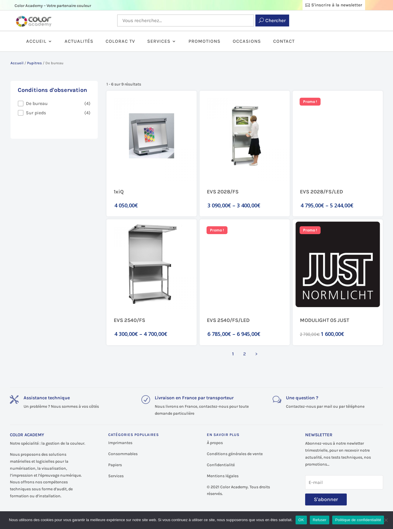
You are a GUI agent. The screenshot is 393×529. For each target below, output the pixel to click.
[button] (54, 103)
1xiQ (119, 191)
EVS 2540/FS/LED (228, 320)
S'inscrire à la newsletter (336, 5)
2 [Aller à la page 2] (244, 354)
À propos (215, 442)
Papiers (115, 464)
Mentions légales (223, 475)
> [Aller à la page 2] (256, 354)
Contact (284, 41)
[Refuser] (386, 520)
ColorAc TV (120, 41)
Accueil (36, 41)
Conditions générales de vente (235, 453)
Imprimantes (120, 442)
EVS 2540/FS (129, 320)
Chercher (275, 20)
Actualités (79, 41)
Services (158, 41)
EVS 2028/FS (223, 191)
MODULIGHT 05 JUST (324, 320)
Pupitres (34, 63)
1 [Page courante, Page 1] (233, 354)
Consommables (123, 453)
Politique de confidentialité (358, 520)
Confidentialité (221, 464)
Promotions (204, 41)
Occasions (247, 41)
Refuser (319, 520)
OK (301, 520)
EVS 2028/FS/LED (321, 191)
